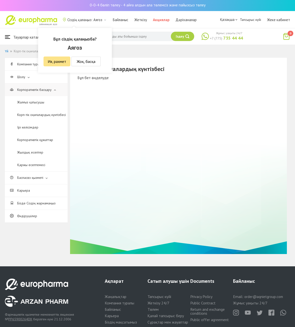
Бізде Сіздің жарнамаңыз (33, 203)
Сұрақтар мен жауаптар (168, 322)
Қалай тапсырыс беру (166, 315)
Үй (6, 51)
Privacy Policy (201, 296)
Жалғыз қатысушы (30, 102)
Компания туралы (29, 64)
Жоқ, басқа (86, 61)
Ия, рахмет (57, 61)
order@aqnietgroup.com (263, 296)
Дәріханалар (186, 19)
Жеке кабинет (278, 19)
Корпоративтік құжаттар (35, 140)
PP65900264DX (20, 319)
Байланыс (120, 19)
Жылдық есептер (30, 152)
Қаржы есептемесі (31, 165)
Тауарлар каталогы (25, 37)
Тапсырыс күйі (250, 19)
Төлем (153, 309)
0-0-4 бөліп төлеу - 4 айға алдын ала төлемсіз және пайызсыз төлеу (148, 4)
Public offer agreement (209, 319)
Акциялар (161, 19)
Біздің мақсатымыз (121, 322)
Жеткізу (140, 19)
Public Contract (203, 302)
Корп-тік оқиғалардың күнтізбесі (41, 115)
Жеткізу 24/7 (158, 302)
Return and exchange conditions (207, 311)
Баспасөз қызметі (29, 177)
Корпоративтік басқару (33, 89)
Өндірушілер (23, 216)
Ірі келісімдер (27, 127)
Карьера (20, 190)
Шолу (20, 77)
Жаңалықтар (115, 296)
